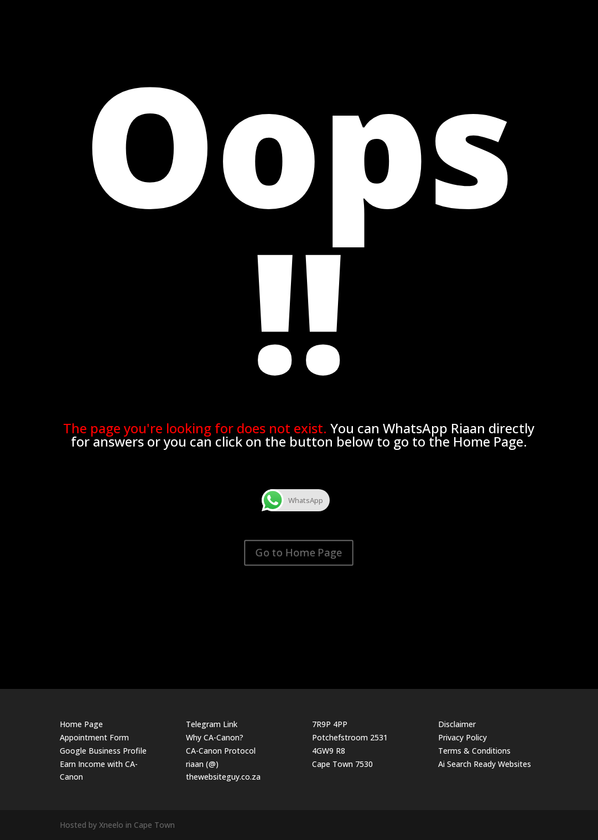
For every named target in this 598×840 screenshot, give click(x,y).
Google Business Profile (103, 750)
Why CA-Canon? (214, 737)
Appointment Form (94, 737)
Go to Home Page (299, 552)
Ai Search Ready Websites (484, 764)
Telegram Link (211, 724)
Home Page (81, 724)
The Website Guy (515, 12)
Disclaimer (457, 724)
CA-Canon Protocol (221, 750)
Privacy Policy (462, 737)
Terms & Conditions (474, 750)
